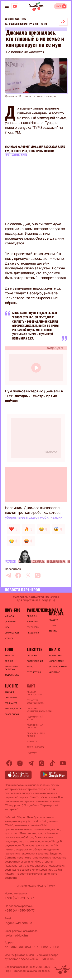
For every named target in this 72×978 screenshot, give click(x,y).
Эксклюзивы (12, 632)
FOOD (9, 649)
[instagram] (20, 763)
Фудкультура (12, 674)
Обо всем (32, 655)
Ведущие (9, 692)
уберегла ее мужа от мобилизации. (34, 517)
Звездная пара (55, 561)
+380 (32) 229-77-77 (19, 898)
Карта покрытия (13, 708)
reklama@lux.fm (16, 935)
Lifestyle (34, 649)
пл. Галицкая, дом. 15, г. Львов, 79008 (32, 947)
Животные (32, 621)
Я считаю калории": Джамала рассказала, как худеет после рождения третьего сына (35, 149)
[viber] (37, 575)
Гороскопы (33, 627)
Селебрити (11, 621)
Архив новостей (36, 747)
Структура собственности (35, 701)
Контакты (32, 741)
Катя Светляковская (16, 24)
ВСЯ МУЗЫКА (55, 655)
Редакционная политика (35, 726)
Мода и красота (56, 612)
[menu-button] (7, 6)
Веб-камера (11, 703)
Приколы (31, 616)
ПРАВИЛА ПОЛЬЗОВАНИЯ (34, 693)
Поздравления (35, 661)
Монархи (10, 616)
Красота (53, 620)
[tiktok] (52, 763)
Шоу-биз (10, 561)
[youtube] (63, 763)
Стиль (52, 625)
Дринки (9, 661)
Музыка (9, 638)
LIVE (58, 6)
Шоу (7, 627)
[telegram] (8, 575)
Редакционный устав (35, 718)
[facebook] (18, 575)
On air (54, 649)
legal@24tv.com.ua (18, 923)
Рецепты (9, 655)
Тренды (53, 631)
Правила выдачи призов (36, 734)
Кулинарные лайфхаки (11, 668)
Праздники (33, 632)
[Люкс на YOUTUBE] (15, 6)
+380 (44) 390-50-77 (20, 910)
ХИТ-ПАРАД (54, 672)
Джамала (38, 561)
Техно (30, 666)
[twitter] (28, 575)
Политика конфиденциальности (36, 709)
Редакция (32, 752)
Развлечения (36, 610)
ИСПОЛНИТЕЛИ (56, 661)
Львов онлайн (12, 714)
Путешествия (34, 672)
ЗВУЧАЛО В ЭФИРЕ (58, 666)
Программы (11, 697)
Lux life (11, 686)
